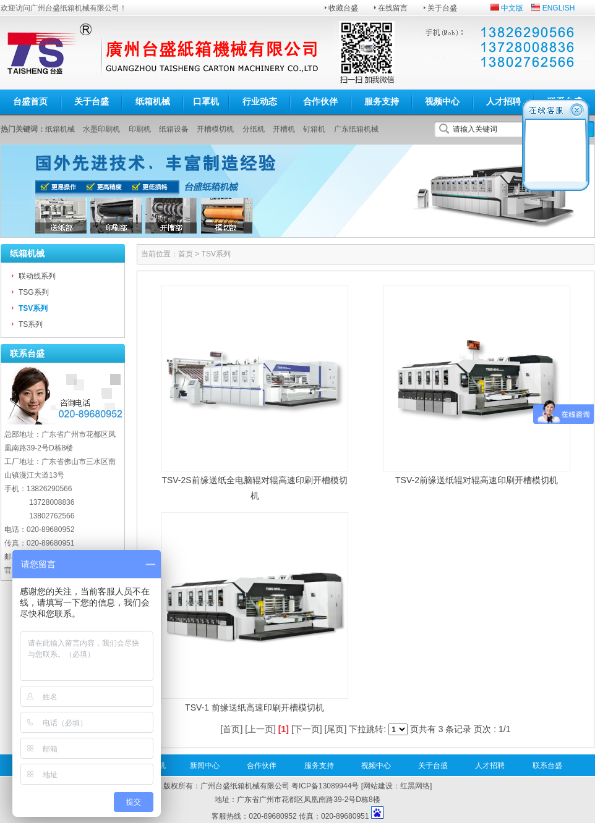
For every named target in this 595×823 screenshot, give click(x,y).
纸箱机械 (152, 101)
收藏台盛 (343, 8)
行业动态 (259, 101)
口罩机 (206, 101)
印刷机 (140, 129)
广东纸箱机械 (356, 129)
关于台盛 (442, 8)
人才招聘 (503, 101)
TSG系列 (34, 292)
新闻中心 (205, 765)
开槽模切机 (215, 129)
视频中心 (442, 101)
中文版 (512, 8)
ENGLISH (558, 8)
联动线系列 (37, 276)
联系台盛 (547, 765)
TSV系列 (33, 308)
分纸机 (253, 129)
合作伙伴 (320, 101)
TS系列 (31, 324)
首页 (185, 254)
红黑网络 (415, 786)
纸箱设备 (174, 129)
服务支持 (381, 101)
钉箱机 (314, 129)
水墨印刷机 (101, 129)
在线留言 (393, 8)
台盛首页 (30, 101)
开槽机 (284, 129)
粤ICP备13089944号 (325, 786)
